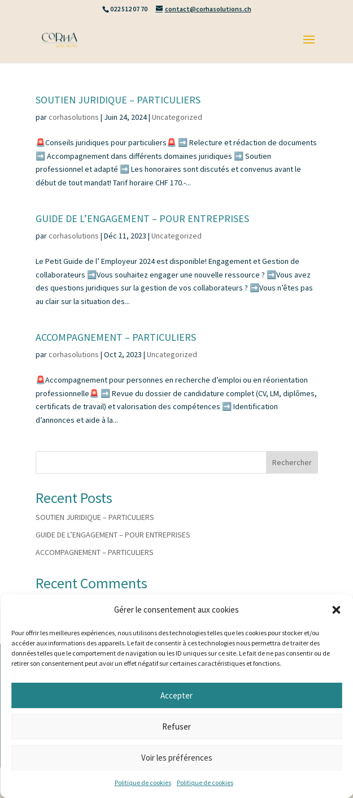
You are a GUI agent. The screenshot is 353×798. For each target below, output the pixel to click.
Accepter (176, 695)
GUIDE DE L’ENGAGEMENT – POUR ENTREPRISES (142, 218)
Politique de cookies (143, 782)
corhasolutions (74, 117)
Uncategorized (177, 117)
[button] (336, 609)
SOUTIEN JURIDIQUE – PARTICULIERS (118, 99)
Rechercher (292, 462)
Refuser (176, 726)
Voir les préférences (176, 757)
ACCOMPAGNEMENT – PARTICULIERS (116, 337)
